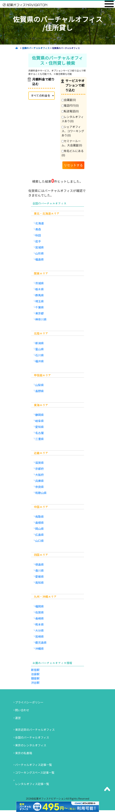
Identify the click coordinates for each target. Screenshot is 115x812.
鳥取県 (39, 516)
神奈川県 (41, 319)
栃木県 (39, 289)
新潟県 (39, 343)
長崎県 (39, 618)
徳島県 (39, 564)
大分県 (39, 630)
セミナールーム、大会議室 (71, 143)
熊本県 (39, 624)
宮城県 (39, 247)
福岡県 (39, 606)
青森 (38, 229)
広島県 (39, 534)
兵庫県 (39, 481)
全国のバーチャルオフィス (32, 737)
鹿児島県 (41, 642)
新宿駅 (35, 670)
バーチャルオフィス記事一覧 (33, 765)
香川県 (39, 570)
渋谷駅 (35, 682)
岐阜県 (39, 421)
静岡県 (39, 415)
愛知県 (39, 427)
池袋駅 (35, 674)
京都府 (39, 468)
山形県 (39, 253)
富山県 (39, 349)
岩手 (38, 241)
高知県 (39, 582)
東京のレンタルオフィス (30, 745)
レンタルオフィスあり (72, 119)
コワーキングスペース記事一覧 (34, 772)
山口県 (39, 540)
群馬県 (39, 295)
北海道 (39, 223)
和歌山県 (41, 493)
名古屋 (39, 433)
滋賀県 (39, 462)
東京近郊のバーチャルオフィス (35, 729)
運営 (18, 718)
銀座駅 (35, 678)
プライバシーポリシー (29, 702)
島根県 (39, 522)
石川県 (39, 355)
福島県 (39, 259)
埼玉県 (39, 301)
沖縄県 (39, 648)
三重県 (39, 439)
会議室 (68, 100)
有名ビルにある (72, 153)
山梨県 (39, 385)
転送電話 (70, 111)
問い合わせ (22, 710)
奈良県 (39, 487)
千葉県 (39, 307)
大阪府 (39, 475)
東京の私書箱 (23, 753)
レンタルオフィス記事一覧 (32, 784)
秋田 (38, 235)
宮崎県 (39, 636)
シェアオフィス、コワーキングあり (72, 131)
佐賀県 (39, 612)
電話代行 (70, 105)
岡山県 (39, 528)
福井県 (39, 361)
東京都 (39, 313)
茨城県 (39, 283)
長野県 (39, 391)
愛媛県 (39, 576)
